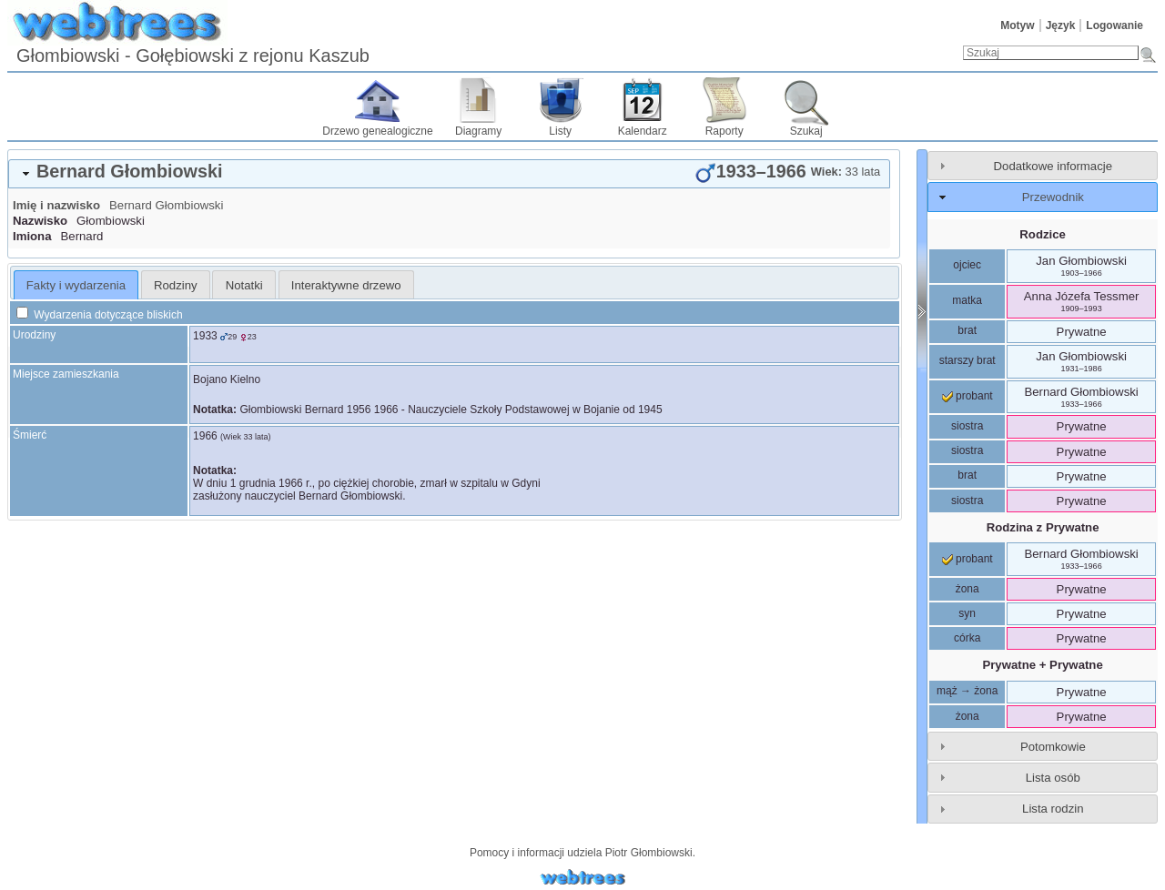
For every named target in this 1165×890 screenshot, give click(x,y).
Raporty (724, 131)
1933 (205, 335)
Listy (560, 131)
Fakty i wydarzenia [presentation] (76, 285)
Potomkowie (1053, 746)
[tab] (449, 173)
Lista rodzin (1052, 808)
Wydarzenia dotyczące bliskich (99, 314)
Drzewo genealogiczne (377, 131)
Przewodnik (1053, 197)
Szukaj (806, 131)
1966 (205, 436)
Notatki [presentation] (244, 285)
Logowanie (1114, 25)
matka (967, 300)
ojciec (967, 264)
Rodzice (1042, 234)
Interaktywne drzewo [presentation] (346, 285)
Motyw (1017, 25)
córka (967, 638)
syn (967, 613)
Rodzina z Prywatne (1043, 527)
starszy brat (967, 360)
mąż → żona (967, 690)
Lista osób (1053, 777)
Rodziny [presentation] (176, 285)
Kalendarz (642, 131)
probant (967, 395)
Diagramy (478, 131)
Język (1061, 25)
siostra (967, 426)
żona (967, 588)
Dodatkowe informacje (1053, 166)
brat (967, 330)
